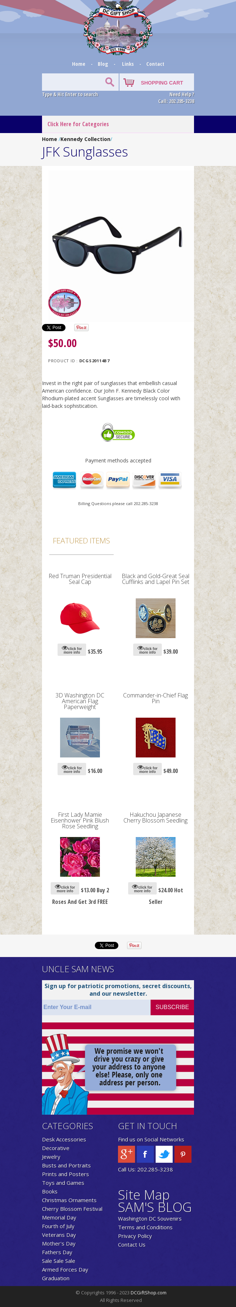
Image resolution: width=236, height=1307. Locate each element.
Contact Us (132, 1244)
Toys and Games (63, 1182)
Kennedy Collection (85, 139)
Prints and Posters (65, 1174)
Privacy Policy (135, 1235)
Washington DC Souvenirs (150, 1218)
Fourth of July (58, 1226)
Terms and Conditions (145, 1227)
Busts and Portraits (66, 1165)
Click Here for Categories (78, 124)
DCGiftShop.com (149, 1292)
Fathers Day (57, 1252)
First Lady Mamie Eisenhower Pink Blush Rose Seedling (80, 820)
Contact (155, 63)
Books (50, 1191)
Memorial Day (59, 1217)
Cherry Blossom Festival (72, 1208)
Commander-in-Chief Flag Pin (155, 698)
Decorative (55, 1148)
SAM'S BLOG (155, 1207)
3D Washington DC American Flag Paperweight (79, 701)
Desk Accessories (64, 1139)
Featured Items (81, 540)
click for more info (72, 649)
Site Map (144, 1195)
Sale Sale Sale (58, 1260)
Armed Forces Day (65, 1269)
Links (128, 63)
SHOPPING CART (162, 83)
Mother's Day (59, 1243)
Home (79, 63)
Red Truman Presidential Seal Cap (80, 579)
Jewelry (51, 1156)
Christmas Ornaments (69, 1200)
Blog (104, 63)
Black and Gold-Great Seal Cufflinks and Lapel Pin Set (155, 579)
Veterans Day (59, 1234)
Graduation (55, 1278)
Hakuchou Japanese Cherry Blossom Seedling (155, 817)
